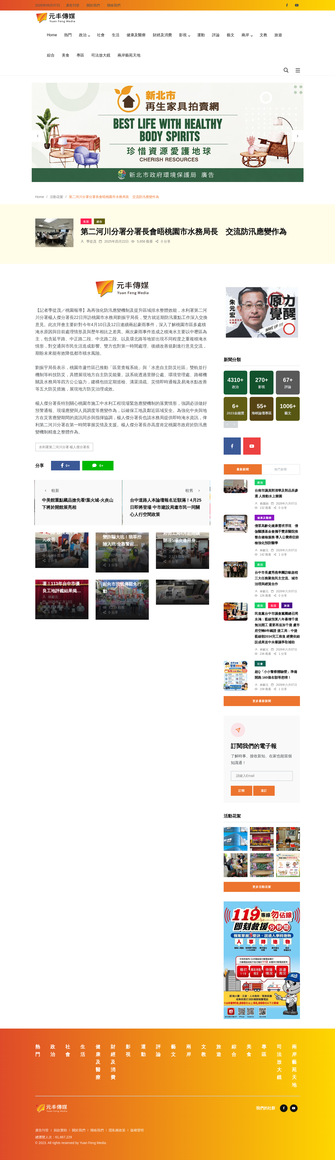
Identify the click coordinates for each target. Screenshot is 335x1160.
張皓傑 (113, 550)
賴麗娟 (264, 503)
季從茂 (91, 241)
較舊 (194, 491)
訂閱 (241, 790)
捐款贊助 (60, 1130)
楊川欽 (113, 597)
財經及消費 (162, 35)
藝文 (230, 35)
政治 (83, 35)
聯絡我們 (113, 5)
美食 (65, 55)
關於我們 (93, 5)
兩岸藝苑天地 (129, 55)
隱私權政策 (117, 1130)
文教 (263, 35)
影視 (183, 35)
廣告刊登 (72, 5)
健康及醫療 (136, 35)
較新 (50, 491)
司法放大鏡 (100, 55)
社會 (101, 35)
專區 (80, 55)
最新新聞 (243, 469)
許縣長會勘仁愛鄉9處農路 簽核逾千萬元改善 (60, 532)
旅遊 (278, 35)
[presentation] (38, 136)
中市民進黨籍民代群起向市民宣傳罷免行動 (122, 584)
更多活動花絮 (262, 887)
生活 (115, 35)
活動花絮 (56, 197)
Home (52, 35)
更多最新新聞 (262, 701)
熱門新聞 (280, 469)
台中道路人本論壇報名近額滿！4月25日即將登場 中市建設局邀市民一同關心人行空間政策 (165, 507)
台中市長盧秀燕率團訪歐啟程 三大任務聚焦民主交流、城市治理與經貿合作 (276, 578)
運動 (201, 35)
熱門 (68, 35)
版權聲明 (137, 1130)
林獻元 (53, 597)
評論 (216, 35)
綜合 (51, 55)
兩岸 (245, 35)
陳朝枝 (53, 545)
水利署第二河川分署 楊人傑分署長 (64, 447)
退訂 (264, 790)
